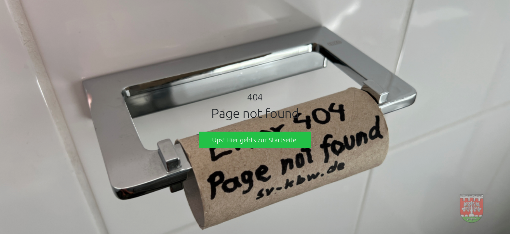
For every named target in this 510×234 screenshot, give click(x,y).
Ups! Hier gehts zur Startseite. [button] (255, 140)
